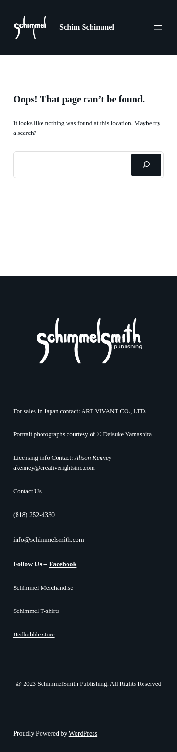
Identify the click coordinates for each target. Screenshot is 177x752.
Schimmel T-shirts (36, 610)
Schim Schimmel (86, 27)
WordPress (83, 733)
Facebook (62, 564)
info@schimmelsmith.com (48, 539)
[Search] (146, 165)
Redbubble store (34, 634)
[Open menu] (158, 27)
